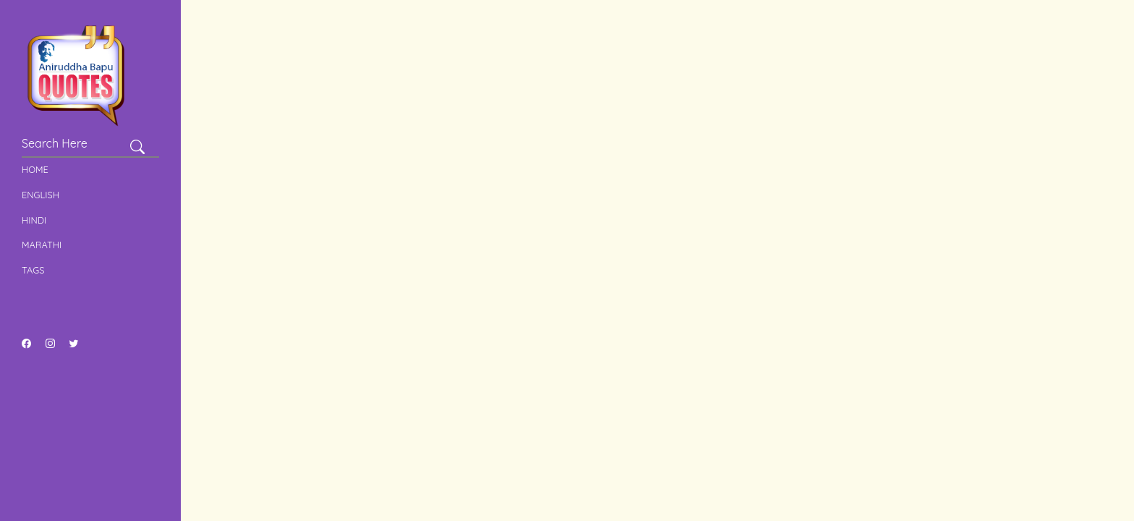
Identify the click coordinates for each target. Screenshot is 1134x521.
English (40, 194)
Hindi (34, 220)
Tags (33, 270)
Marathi (41, 244)
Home (35, 169)
